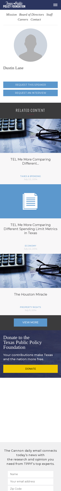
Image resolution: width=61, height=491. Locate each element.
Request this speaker (30, 84)
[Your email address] (30, 481)
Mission (11, 14)
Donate (30, 368)
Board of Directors (31, 14)
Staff (49, 14)
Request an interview (30, 92)
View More (30, 322)
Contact (36, 19)
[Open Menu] (55, 5)
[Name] (30, 474)
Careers (23, 19)
